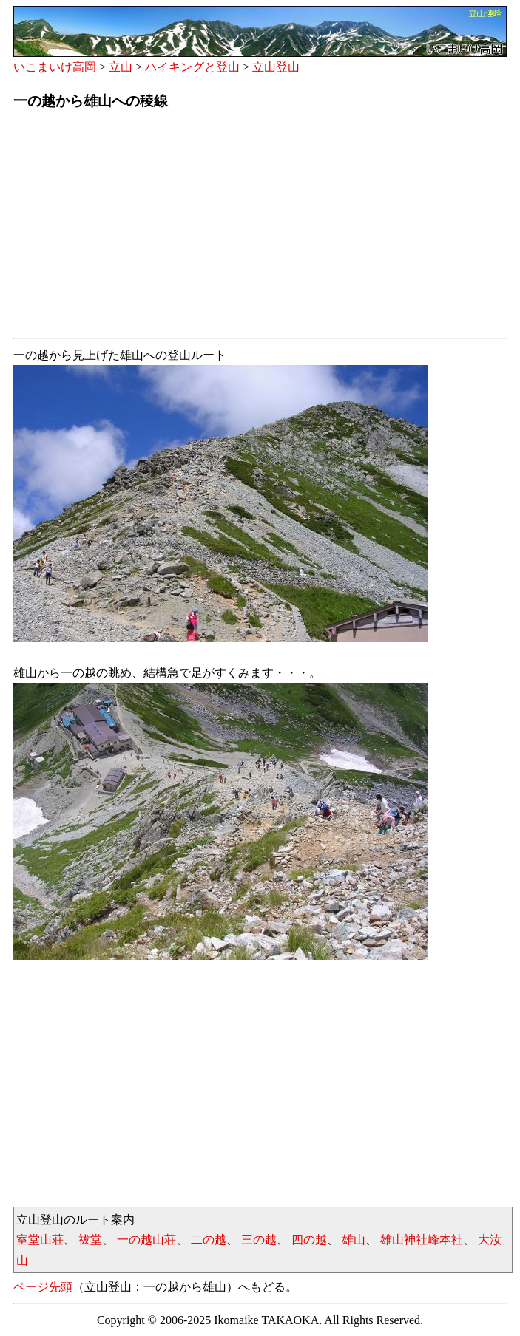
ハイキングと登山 (192, 67)
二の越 (208, 1239)
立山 (120, 67)
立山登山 (276, 67)
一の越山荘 (146, 1239)
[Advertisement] (260, 228)
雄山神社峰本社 (421, 1239)
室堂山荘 (40, 1239)
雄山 (353, 1239)
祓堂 (90, 1239)
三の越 (259, 1239)
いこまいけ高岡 (54, 67)
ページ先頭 (42, 1287)
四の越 (309, 1239)
